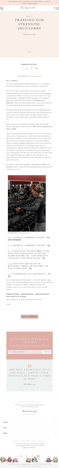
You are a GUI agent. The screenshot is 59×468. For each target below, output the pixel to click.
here (39, 84)
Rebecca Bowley (35, 76)
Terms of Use (31, 466)
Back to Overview (29, 316)
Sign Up (47, 352)
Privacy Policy (22, 466)
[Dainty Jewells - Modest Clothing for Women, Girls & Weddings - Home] (28, 8)
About (29, 422)
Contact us (29, 414)
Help (29, 427)
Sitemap (39, 466)
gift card (33, 3)
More (29, 433)
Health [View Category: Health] (29, 16)
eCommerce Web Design (39, 464)
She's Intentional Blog (29, 441)
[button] (2, 7)
